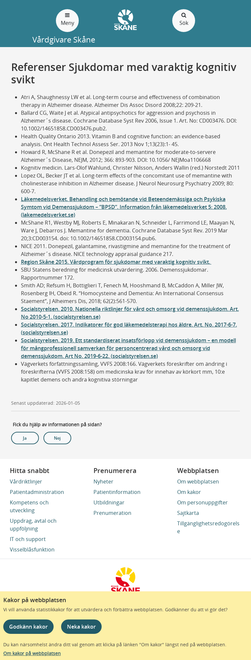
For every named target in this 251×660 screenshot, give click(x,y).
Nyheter (103, 481)
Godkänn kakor (28, 626)
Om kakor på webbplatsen (32, 653)
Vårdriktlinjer (26, 481)
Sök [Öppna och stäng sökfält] (183, 18)
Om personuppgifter (202, 502)
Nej (57, 438)
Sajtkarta (188, 512)
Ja (25, 438)
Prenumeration (112, 512)
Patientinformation (117, 492)
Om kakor (189, 492)
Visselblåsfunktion (32, 549)
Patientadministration (37, 492)
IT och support (28, 539)
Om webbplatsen (198, 481)
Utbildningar (109, 502)
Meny (67, 18)
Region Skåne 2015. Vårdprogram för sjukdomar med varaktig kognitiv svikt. (116, 261)
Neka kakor (81, 626)
